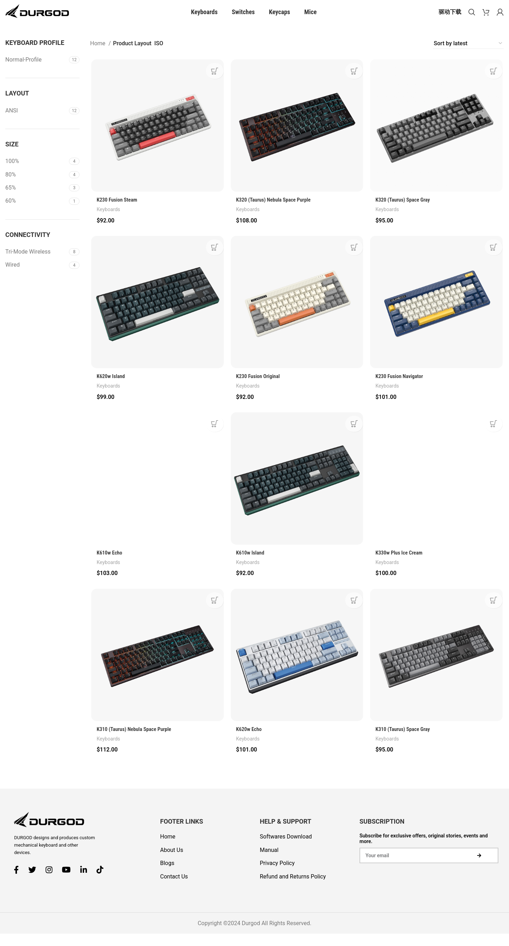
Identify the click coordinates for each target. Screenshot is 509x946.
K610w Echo (109, 566)
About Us (171, 862)
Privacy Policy (277, 875)
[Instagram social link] (51, 882)
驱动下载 (450, 17)
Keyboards (108, 222)
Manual (269, 862)
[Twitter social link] (34, 882)
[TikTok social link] (102, 882)
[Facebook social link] (19, 882)
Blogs (167, 875)
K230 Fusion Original (259, 389)
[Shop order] (468, 55)
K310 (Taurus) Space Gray (405, 743)
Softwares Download (286, 849)
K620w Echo (249, 743)
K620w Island (110, 389)
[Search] (472, 18)
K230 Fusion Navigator (401, 389)
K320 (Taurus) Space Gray (405, 212)
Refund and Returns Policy (293, 888)
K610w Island (251, 566)
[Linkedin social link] (86, 882)
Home (98, 54)
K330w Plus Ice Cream (401, 566)
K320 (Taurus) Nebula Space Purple (276, 212)
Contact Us (174, 888)
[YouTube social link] (69, 882)
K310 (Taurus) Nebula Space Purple (135, 743)
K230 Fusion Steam (117, 212)
